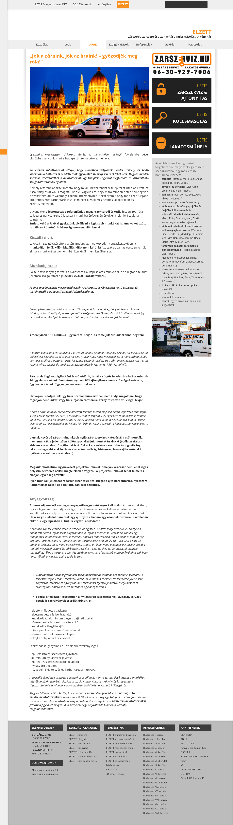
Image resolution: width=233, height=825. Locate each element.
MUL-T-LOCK (188, 743)
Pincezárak (112, 769)
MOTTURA (186, 735)
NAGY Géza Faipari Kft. (193, 748)
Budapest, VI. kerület (154, 752)
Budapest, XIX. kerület (155, 804)
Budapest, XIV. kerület (155, 787)
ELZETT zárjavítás (78, 748)
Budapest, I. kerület (153, 735)
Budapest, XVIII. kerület (155, 800)
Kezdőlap (42, 44)
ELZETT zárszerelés (79, 743)
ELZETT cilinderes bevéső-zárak (123, 735)
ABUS (184, 739)
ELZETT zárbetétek (116, 756)
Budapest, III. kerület (154, 743)
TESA (183, 761)
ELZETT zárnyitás (78, 739)
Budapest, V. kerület (154, 748)
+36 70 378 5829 (41, 753)
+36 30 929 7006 (41, 738)
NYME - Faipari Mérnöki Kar (196, 756)
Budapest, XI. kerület (154, 774)
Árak (93, 44)
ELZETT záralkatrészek (118, 761)
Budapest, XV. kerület (155, 791)
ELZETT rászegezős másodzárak (124, 748)
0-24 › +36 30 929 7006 (189, 4)
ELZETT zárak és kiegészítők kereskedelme (92, 761)
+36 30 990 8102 (41, 746)
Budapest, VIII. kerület (155, 761)
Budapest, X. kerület (154, 769)
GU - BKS (186, 774)
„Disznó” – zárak (115, 774)
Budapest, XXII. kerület (155, 813)
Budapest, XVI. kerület (155, 795)
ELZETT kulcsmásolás (80, 752)
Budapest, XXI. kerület (155, 808)
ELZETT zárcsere (78, 735)
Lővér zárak (112, 765)
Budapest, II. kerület (154, 739)
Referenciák (144, 44)
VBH (183, 765)
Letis (67, 44)
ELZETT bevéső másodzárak (121, 743)
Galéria (169, 44)
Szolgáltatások (119, 44)
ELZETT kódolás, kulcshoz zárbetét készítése (93, 756)
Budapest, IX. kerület (154, 765)
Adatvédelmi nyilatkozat (45, 774)
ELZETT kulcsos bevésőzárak (122, 739)
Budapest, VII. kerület (154, 756)
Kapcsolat (195, 44)
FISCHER (185, 752)
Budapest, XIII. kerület (155, 782)
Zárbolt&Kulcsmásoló (192, 778)
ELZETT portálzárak (116, 752)
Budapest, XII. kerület (154, 778)
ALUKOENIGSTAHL (191, 769)
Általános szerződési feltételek (48, 770)
